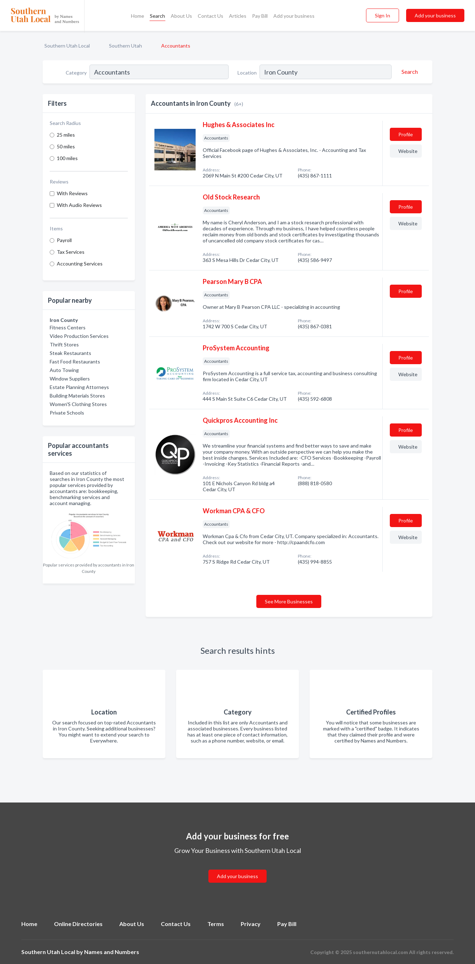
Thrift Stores (64, 344)
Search (157, 16)
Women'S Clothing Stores (78, 404)
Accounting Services (80, 264)
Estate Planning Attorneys (79, 387)
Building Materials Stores (77, 396)
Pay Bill (260, 16)
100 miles (67, 158)
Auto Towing (64, 370)
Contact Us (210, 16)
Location (247, 73)
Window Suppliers (70, 379)
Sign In (382, 15)
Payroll (64, 240)
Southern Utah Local (67, 46)
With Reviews (72, 193)
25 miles (66, 135)
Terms (215, 923)
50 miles (66, 146)
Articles (237, 16)
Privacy (251, 923)
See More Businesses (289, 601)
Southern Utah (125, 46)
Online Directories (78, 923)
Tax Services (70, 252)
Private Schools (67, 413)
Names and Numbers (111, 951)
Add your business (294, 16)
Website (407, 151)
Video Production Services (79, 336)
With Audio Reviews (79, 205)
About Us (181, 16)
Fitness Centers (68, 327)
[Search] (409, 72)
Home (137, 16)
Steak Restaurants (70, 353)
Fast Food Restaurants (75, 361)
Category (76, 73)
